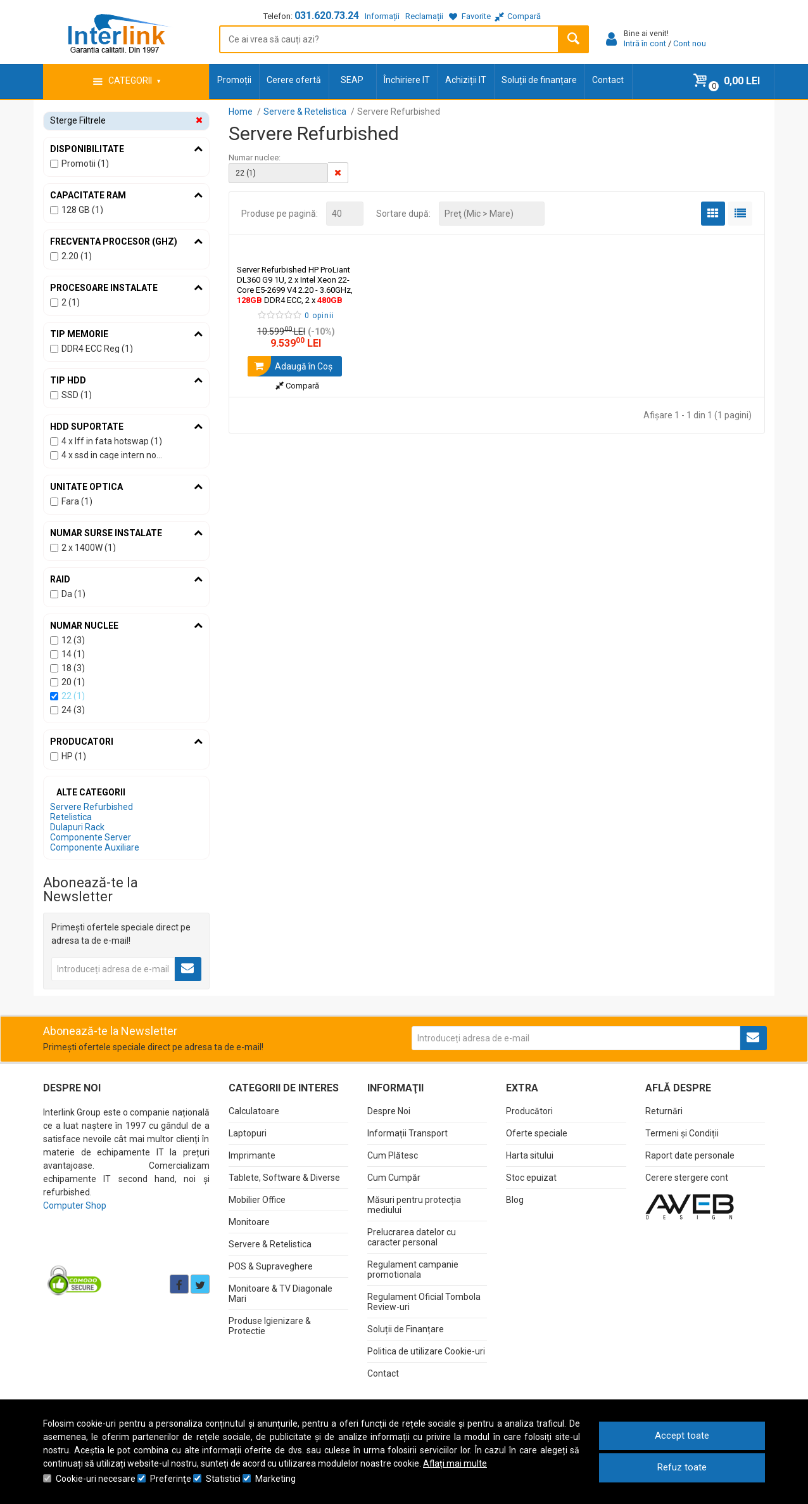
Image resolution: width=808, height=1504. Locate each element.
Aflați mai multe (455, 1463)
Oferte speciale (536, 1133)
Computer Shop (74, 1205)
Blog (515, 1200)
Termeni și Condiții (682, 1133)
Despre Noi (388, 1111)
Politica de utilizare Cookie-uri (426, 1351)
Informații (382, 16)
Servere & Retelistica (270, 1244)
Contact (608, 80)
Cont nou (689, 43)
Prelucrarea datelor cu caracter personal (411, 1237)
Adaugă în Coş (290, 366)
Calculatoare (254, 1111)
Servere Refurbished (91, 807)
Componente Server (90, 837)
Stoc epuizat (531, 1178)
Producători (529, 1111)
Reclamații (424, 16)
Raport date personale (690, 1155)
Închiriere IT (407, 80)
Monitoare (249, 1222)
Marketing (275, 1479)
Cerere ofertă (294, 80)
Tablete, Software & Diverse (284, 1178)
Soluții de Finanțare (405, 1329)
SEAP (352, 80)
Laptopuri (248, 1133)
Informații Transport (407, 1133)
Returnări (664, 1111)
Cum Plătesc (392, 1155)
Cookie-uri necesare (96, 1479)
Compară (297, 385)
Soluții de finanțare (539, 80)
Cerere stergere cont (686, 1178)
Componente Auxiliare (94, 847)
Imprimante (252, 1155)
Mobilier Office (257, 1200)
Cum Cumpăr (393, 1178)
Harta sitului (529, 1155)
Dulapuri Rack (77, 827)
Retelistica (71, 817)
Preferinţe (170, 1479)
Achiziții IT (465, 80)
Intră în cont (645, 43)
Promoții (234, 80)
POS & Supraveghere (271, 1266)
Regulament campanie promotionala (412, 1269)
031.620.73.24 (326, 16)
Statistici (223, 1479)
